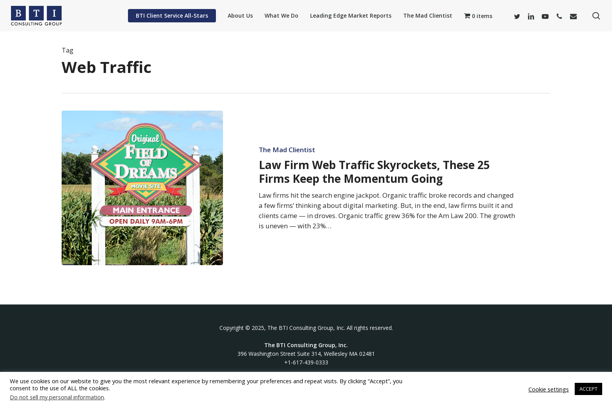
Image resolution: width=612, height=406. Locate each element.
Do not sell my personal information (57, 397)
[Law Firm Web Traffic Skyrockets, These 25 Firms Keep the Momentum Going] (142, 188)
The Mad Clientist (287, 150)
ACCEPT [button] (588, 388)
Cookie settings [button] (548, 389)
